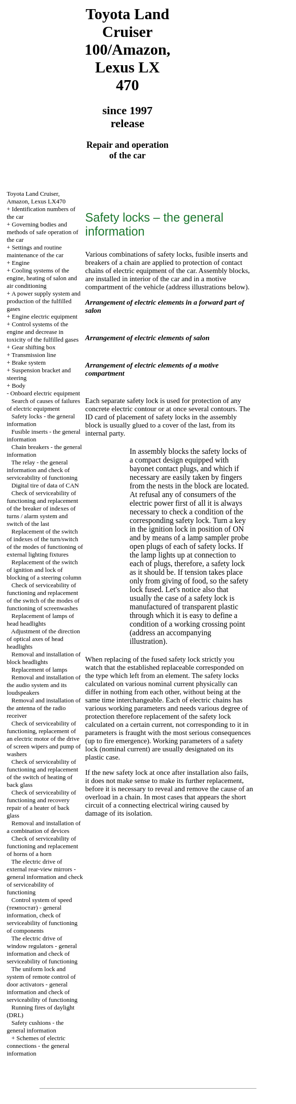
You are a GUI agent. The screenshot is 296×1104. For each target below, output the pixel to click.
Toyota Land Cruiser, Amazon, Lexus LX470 (36, 197)
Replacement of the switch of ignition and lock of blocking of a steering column (44, 569)
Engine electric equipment (44, 316)
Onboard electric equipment (45, 393)
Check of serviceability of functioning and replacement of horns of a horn (42, 846)
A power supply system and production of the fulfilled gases (44, 301)
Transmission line (34, 354)
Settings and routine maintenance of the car (35, 251)
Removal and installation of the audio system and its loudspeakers (44, 685)
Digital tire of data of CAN (45, 485)
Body (18, 385)
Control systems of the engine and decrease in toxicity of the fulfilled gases (42, 332)
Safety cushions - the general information (35, 1026)
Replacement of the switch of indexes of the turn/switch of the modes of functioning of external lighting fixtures (45, 543)
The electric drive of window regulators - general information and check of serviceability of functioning (42, 950)
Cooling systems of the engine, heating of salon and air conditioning (42, 278)
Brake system (29, 362)
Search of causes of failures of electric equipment (43, 404)
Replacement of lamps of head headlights (40, 619)
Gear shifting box (34, 347)
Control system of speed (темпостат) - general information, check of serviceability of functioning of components (42, 915)
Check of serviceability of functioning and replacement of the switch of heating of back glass (42, 773)
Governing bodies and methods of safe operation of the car (42, 232)
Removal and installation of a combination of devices (44, 826)
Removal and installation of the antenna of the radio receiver (44, 708)
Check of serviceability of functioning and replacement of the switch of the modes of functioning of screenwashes (43, 597)
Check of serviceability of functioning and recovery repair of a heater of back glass (41, 804)
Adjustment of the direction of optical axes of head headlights (43, 639)
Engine (21, 262)
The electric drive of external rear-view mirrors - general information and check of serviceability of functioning (45, 877)
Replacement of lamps (39, 669)
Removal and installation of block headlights (44, 658)
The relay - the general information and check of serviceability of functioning (42, 470)
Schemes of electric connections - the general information (38, 1045)
